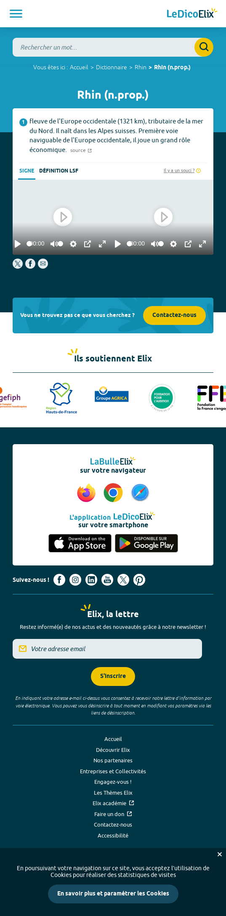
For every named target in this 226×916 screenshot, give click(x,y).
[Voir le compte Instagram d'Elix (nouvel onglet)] (75, 580)
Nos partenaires (113, 760)
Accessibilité (113, 835)
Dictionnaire (111, 67)
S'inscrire (113, 676)
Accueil (79, 67)
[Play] (17, 244)
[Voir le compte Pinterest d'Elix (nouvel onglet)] (139, 580)
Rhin (140, 67)
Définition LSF (58, 171)
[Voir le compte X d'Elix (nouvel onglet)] (123, 580)
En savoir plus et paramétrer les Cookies (113, 894)
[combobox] (113, 47)
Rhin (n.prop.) (172, 68)
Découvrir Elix (113, 749)
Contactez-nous (174, 315)
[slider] (29, 244)
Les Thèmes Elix (113, 792)
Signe (26, 171)
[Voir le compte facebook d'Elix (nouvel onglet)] (59, 580)
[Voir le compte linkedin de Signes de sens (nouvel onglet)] (91, 580)
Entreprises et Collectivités (113, 771)
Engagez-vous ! (113, 781)
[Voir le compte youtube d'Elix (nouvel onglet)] (107, 580)
